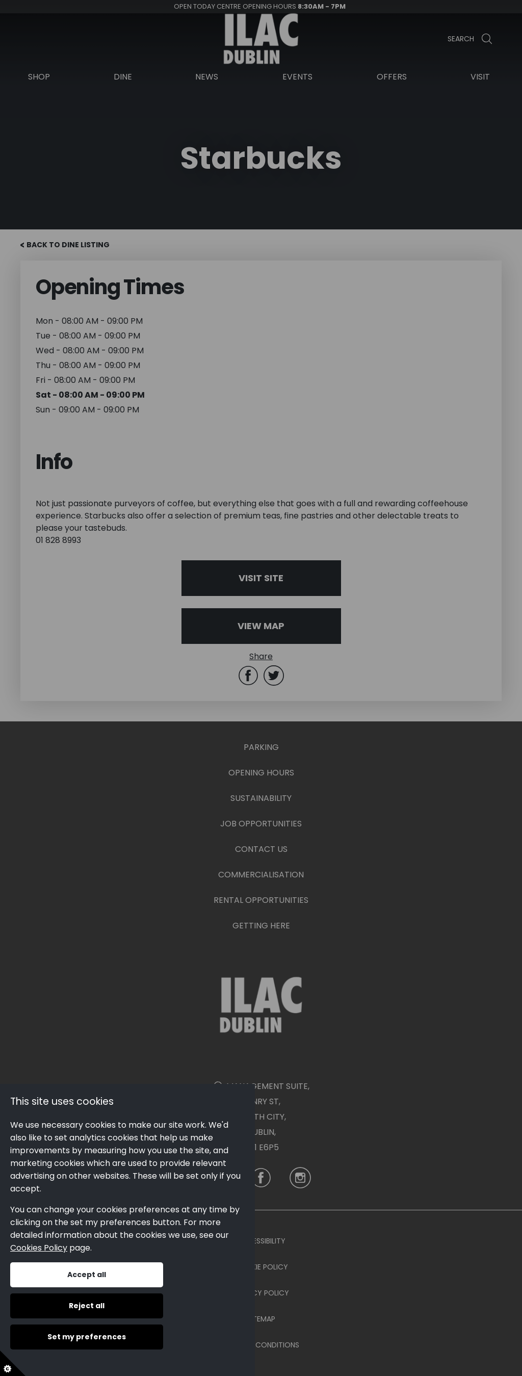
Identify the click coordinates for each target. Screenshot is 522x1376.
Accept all (86, 1274)
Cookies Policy (38, 1248)
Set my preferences (86, 1337)
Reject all (87, 1306)
